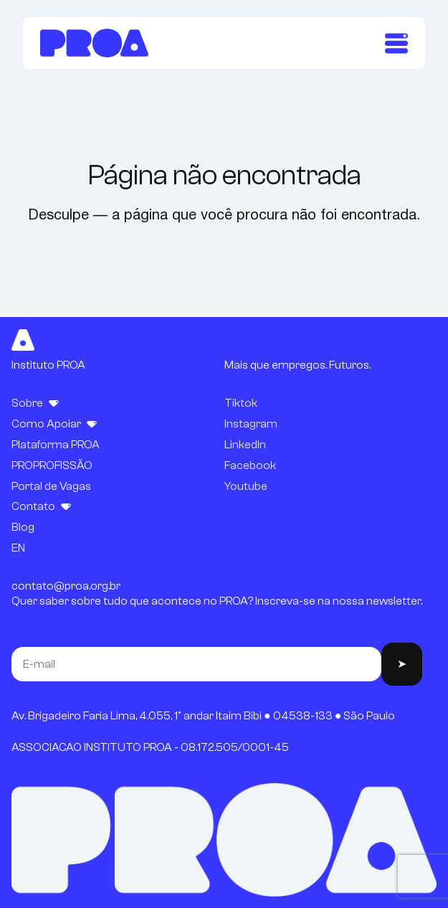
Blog (22, 527)
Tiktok (240, 403)
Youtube (245, 486)
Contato (33, 506)
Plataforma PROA (55, 444)
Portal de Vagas (51, 486)
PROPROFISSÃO (51, 465)
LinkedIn (245, 444)
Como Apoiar (46, 423)
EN (18, 548)
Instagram (250, 423)
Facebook (250, 465)
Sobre (27, 403)
